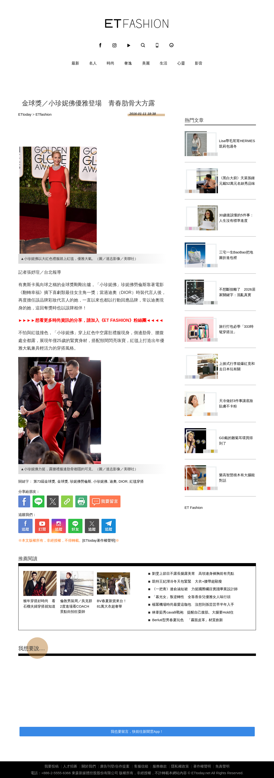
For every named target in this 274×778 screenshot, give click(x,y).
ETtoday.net (200, 773)
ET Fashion (137, 23)
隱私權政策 (180, 766)
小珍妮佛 (100, 481)
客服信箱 (141, 766)
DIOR (123, 481)
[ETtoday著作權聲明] (98, 540)
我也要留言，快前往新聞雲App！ (137, 731)
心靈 (181, 63)
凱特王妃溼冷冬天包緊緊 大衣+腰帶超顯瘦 (187, 581)
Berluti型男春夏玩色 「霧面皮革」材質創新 (187, 620)
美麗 (146, 63)
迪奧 (113, 481)
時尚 (110, 63)
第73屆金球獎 (44, 481)
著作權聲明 (202, 766)
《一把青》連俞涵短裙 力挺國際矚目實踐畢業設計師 (195, 589)
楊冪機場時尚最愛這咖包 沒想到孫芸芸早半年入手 (193, 604)
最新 (75, 63)
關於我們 (89, 766)
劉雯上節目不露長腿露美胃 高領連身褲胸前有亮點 (193, 573)
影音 (198, 63)
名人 (93, 63)
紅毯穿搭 (137, 481)
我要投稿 (51, 766)
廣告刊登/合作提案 (115, 766)
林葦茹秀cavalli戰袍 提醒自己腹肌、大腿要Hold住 (193, 612)
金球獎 (62, 481)
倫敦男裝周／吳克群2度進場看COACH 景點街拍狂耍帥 (76, 606)
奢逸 (128, 63)
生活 (163, 63)
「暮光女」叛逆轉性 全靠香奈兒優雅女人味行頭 (191, 597)
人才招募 (70, 766)
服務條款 (160, 766)
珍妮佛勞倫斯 (80, 481)
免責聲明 (222, 766)
